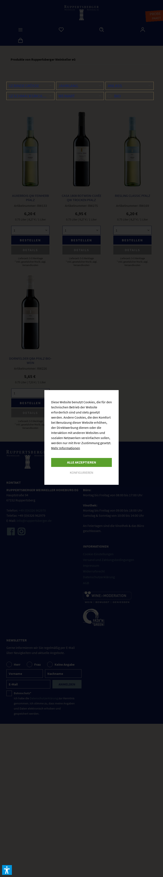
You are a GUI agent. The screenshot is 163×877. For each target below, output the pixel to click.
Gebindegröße (24, 85)
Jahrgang (68, 85)
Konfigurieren (81, 472)
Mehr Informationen (65, 448)
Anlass (115, 85)
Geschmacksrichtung (31, 96)
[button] (7, 870)
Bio (117, 96)
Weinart (66, 96)
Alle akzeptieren (81, 462)
